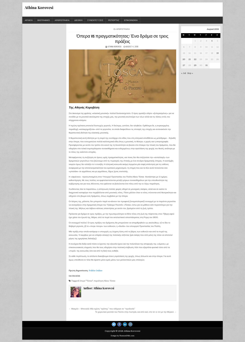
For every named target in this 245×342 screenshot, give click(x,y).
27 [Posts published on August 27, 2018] (184, 65)
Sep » (190, 73)
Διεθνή (78, 20)
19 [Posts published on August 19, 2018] (217, 53)
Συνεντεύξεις (95, 20)
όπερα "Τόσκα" (86, 281)
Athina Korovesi (39, 7)
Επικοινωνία (131, 20)
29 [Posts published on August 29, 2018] (195, 65)
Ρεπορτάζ (113, 20)
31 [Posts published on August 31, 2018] (206, 65)
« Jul (183, 73)
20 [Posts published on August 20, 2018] (183, 59)
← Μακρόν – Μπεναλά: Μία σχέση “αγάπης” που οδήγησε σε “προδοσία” (102, 309)
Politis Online (95, 270)
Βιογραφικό (43, 20)
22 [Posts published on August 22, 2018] (195, 59)
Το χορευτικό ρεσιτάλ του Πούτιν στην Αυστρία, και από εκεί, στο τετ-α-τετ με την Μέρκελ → (135, 312)
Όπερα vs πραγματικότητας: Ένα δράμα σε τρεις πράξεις (122, 38)
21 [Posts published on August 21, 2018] (189, 59)
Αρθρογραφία (62, 20)
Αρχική (29, 20)
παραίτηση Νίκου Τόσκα (104, 281)
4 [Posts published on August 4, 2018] (211, 41)
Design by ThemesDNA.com (122, 336)
